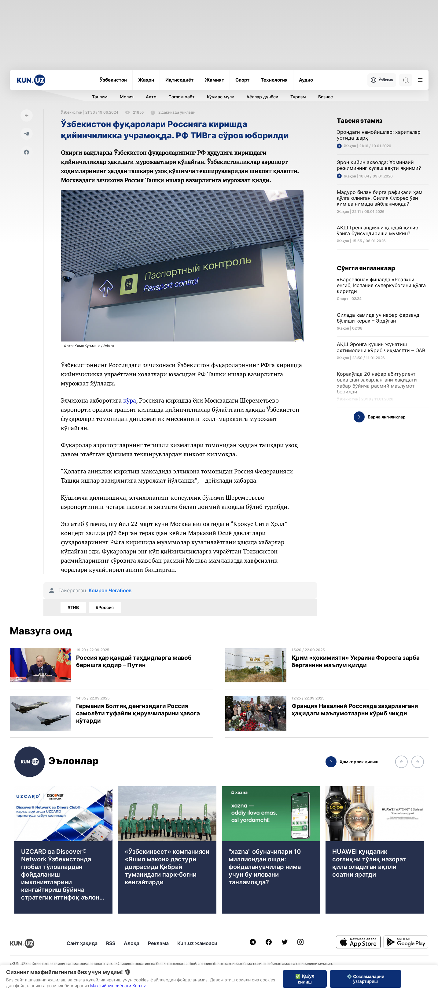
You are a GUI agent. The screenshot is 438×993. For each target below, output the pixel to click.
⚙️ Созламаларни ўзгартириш (365, 979)
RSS (110, 943)
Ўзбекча (381, 80)
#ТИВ (73, 607)
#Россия (105, 607)
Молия (127, 96)
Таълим (100, 96)
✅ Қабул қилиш (305, 979)
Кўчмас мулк (220, 96)
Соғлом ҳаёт (181, 96)
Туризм (298, 96)
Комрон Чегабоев (110, 590)
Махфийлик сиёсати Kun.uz (118, 985)
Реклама (158, 943)
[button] (401, 761)
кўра (129, 400)
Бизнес (325, 96)
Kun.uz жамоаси (197, 943)
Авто (151, 96)
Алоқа (131, 943)
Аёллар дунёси (262, 96)
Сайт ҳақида (82, 943)
